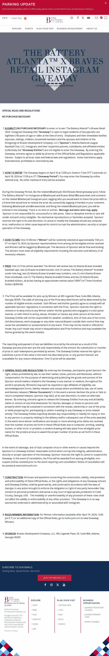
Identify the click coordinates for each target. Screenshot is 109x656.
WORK (35, 624)
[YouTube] (64, 585)
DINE (35, 610)
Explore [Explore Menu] (16, 28)
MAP (61, 614)
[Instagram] (51, 585)
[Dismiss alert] (106, 3)
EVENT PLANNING (92, 621)
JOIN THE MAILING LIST (54, 577)
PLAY (35, 614)
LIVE (34, 629)
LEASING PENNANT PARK (93, 615)
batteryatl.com (72, 518)
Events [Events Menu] (29, 28)
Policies (7, 631)
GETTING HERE (65, 605)
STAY (61, 610)
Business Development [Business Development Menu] (70, 28)
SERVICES (37, 619)
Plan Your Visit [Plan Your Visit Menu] (45, 28)
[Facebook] (45, 585)
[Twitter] (57, 585)
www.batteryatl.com (26, 465)
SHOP (35, 605)
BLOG (61, 619)
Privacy (15, 631)
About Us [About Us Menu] (91, 28)
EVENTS (62, 624)
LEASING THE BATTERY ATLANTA (94, 608)
